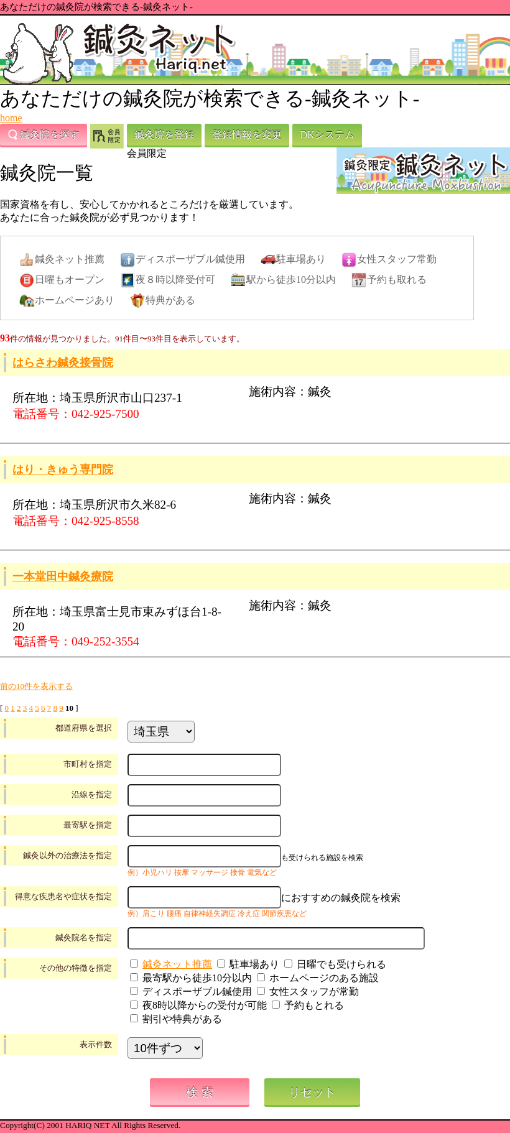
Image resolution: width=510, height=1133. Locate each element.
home (11, 118)
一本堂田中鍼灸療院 (62, 576)
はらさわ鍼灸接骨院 (62, 362)
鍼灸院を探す (43, 135)
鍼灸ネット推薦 (177, 964)
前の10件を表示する (36, 686)
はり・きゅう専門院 (62, 469)
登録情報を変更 (247, 134)
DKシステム (327, 134)
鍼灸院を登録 (164, 134)
